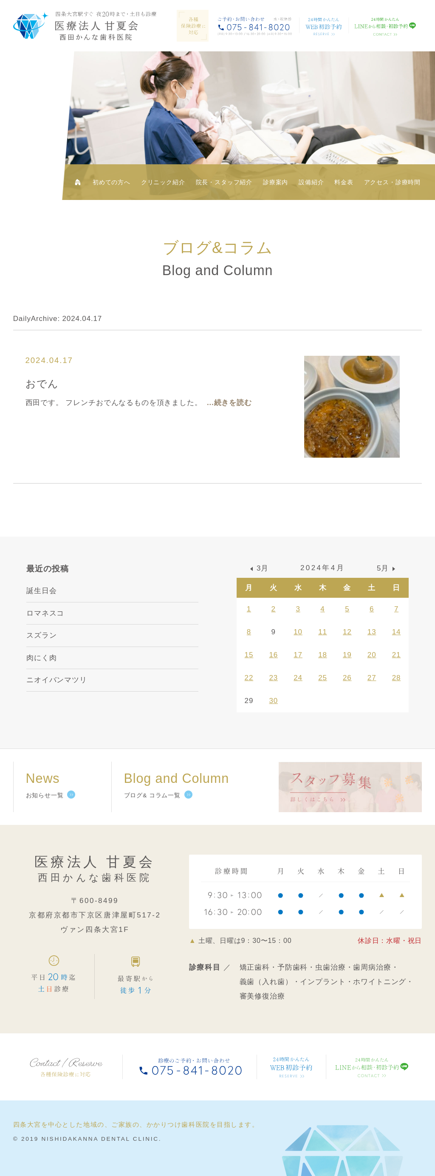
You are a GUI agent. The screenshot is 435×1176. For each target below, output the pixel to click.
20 (371, 655)
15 (249, 655)
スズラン (41, 635)
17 (298, 655)
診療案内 (275, 182)
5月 (383, 568)
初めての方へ (111, 182)
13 (371, 632)
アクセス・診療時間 (392, 182)
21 (396, 655)
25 (322, 678)
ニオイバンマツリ (56, 680)
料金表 (343, 182)
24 (298, 678)
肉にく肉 (41, 658)
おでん (42, 383)
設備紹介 (311, 182)
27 (371, 678)
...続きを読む (229, 403)
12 (347, 632)
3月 (262, 568)
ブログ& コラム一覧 (152, 795)
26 (347, 678)
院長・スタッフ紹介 (224, 182)
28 (396, 678)
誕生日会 (41, 591)
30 (273, 701)
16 (273, 655)
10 (298, 632)
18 (322, 655)
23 (273, 678)
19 (347, 655)
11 (322, 632)
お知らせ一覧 (45, 795)
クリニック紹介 (163, 182)
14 (396, 632)
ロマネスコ (45, 613)
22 (249, 678)
